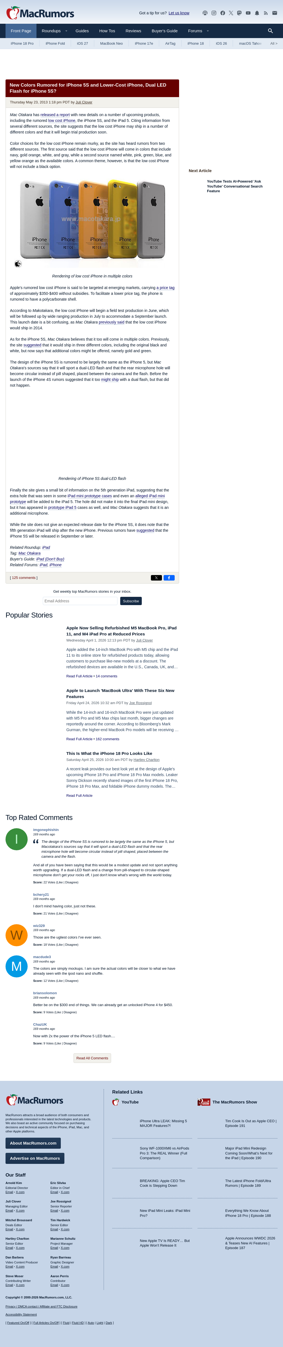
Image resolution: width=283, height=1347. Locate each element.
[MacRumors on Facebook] (223, 13)
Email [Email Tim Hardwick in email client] (54, 1228)
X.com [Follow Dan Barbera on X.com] (20, 1265)
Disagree (71, 882)
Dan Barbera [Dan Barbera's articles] (14, 1256)
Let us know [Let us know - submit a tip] (179, 13)
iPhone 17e (144, 43)
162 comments (107, 739)
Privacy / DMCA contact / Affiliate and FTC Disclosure (41, 1306)
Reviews (133, 30)
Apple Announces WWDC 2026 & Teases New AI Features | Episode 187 (250, 1242)
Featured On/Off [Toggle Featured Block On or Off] (18, 1322)
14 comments (106, 676)
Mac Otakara (30, 553)
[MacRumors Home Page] (40, 13)
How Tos (107, 30)
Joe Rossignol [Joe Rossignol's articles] (61, 1200)
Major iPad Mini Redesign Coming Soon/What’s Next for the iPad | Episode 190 (248, 1152)
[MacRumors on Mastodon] (239, 13)
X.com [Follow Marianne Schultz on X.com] (65, 1246)
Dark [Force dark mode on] (109, 1322)
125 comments (23, 578)
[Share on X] (156, 578)
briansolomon (45, 993)
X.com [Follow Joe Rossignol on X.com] (65, 1209)
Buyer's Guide (165, 30)
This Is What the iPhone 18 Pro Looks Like (113, 753)
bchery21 (41, 894)
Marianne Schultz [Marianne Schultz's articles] (63, 1237)
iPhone (55, 565)
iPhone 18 (196, 43)
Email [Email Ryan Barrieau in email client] (54, 1265)
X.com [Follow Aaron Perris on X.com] (65, 1283)
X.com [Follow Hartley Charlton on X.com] (20, 1246)
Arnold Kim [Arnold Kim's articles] (14, 1181)
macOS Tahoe (250, 43)
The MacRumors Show (235, 1100)
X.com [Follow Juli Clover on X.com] (20, 1209)
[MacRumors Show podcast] (205, 13)
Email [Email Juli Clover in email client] (9, 1209)
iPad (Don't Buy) (50, 559)
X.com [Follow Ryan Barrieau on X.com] (65, 1265)
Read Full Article (79, 676)
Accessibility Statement (21, 1314)
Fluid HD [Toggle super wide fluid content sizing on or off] (78, 1322)
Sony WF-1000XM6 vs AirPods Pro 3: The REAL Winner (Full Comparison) (164, 1152)
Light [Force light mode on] (99, 1322)
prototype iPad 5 (62, 507)
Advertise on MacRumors (35, 1156)
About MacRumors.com (33, 1141)
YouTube (130, 1100)
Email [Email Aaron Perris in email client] (54, 1283)
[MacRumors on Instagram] (214, 13)
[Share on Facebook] (169, 578)
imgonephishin (46, 830)
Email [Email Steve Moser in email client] (9, 1283)
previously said (111, 322)
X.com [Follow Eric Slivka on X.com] (65, 1190)
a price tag (165, 287)
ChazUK (40, 1024)
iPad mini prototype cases (90, 496)
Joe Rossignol (140, 703)
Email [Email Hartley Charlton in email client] (9, 1246)
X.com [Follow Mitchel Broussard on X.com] (20, 1228)
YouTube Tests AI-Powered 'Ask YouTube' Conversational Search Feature (235, 186)
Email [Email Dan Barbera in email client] (9, 1265)
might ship (110, 379)
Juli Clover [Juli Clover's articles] (13, 1200)
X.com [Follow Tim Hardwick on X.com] (65, 1228)
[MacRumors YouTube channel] (248, 13)
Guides (82, 30)
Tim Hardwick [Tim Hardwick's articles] (60, 1218)
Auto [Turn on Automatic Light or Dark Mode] (91, 1322)
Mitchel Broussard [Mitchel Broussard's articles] (19, 1218)
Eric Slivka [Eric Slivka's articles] (58, 1181)
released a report (55, 115)
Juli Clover (84, 102)
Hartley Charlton (146, 760)
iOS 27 (82, 43)
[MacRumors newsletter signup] (274, 13)
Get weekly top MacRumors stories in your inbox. (92, 591)
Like (60, 882)
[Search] (272, 31)
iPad (46, 547)
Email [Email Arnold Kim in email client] (9, 1190)
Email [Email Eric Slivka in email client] (54, 1190)
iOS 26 (221, 43)
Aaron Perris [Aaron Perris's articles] (60, 1274)
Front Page (21, 30)
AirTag (170, 43)
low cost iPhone (61, 120)
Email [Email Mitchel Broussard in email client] (9, 1228)
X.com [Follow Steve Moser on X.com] (20, 1283)
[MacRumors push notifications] (257, 13)
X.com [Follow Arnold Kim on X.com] (20, 1190)
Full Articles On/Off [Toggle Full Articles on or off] (46, 1322)
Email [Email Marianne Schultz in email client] (54, 1246)
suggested (32, 345)
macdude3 (42, 957)
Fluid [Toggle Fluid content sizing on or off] (66, 1322)
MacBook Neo (111, 43)
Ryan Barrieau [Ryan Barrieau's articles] (61, 1256)
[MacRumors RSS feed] (266, 13)
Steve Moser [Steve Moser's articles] (14, 1274)
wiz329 (39, 926)
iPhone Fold (55, 43)
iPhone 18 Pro (22, 43)
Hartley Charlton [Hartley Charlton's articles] (17, 1237)
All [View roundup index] (273, 43)
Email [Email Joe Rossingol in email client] (54, 1209)
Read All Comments (92, 1058)
